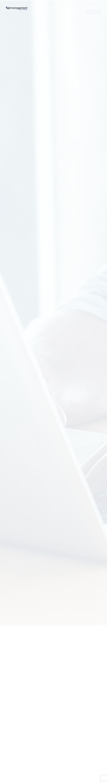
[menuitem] (50, 4)
